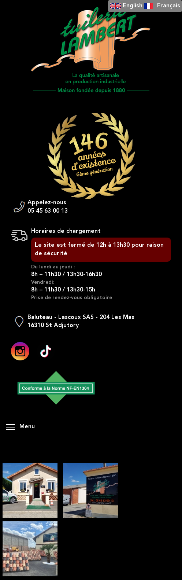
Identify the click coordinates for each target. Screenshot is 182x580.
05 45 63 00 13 (47, 211)
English (132, 6)
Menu (20, 427)
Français (168, 6)
